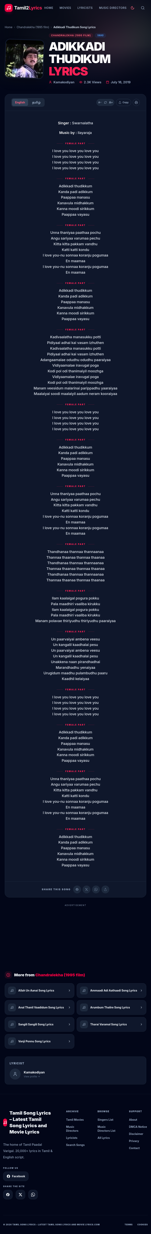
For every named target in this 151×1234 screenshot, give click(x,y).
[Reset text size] (105, 102)
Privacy (134, 1141)
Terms (129, 1224)
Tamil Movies (75, 1119)
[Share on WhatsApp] (96, 889)
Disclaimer (136, 1134)
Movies (65, 7)
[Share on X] (20, 1194)
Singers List (105, 1119)
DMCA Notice (138, 1126)
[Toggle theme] (132, 7)
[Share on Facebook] (77, 889)
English (20, 102)
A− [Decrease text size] (100, 102)
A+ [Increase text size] (111, 102)
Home (48, 7)
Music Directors (113, 7)
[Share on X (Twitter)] (86, 889)
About (133, 1119)
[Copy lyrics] (123, 102)
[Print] (136, 102)
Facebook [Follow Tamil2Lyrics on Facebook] (15, 1176)
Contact (134, 1148)
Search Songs (75, 1145)
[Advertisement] (75, 936)
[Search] (142, 7)
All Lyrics (104, 1137)
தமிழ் (36, 102)
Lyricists (85, 7)
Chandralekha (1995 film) (33, 27)
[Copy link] (105, 889)
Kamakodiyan (64, 82)
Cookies (142, 1224)
